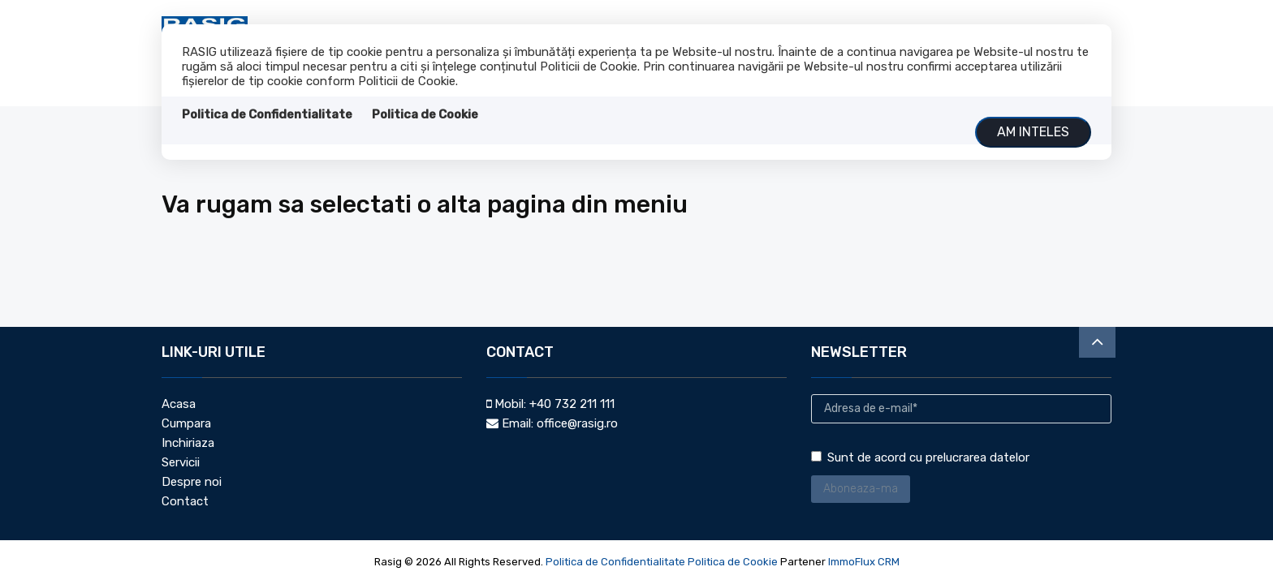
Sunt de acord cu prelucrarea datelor (920, 457)
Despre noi (192, 481)
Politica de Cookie (425, 114)
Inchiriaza (188, 443)
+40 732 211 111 (572, 404)
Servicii (181, 462)
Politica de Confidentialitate (267, 114)
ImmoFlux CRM (864, 562)
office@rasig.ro (577, 423)
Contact (185, 501)
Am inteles (1033, 132)
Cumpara (186, 423)
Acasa (179, 404)
